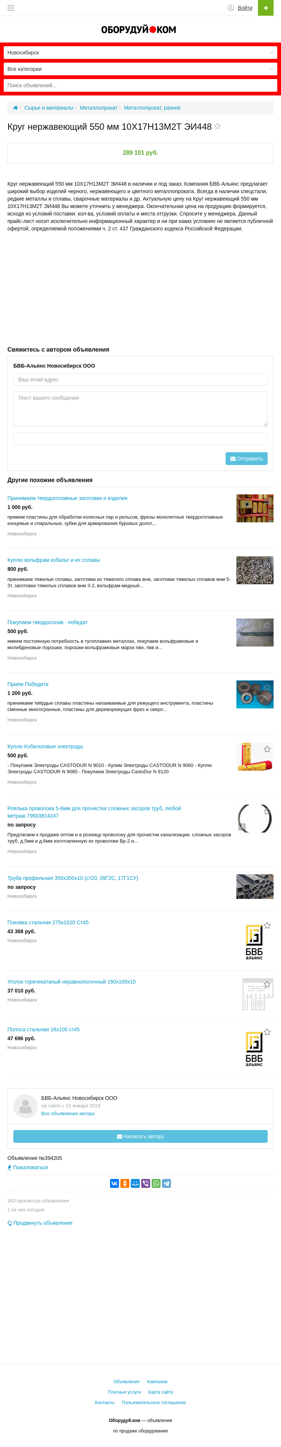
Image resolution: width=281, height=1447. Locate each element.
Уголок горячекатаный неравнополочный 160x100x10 (71, 982)
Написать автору (140, 1136)
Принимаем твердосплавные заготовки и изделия (67, 498)
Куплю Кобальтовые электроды (45, 746)
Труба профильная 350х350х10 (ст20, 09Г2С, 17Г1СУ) (72, 878)
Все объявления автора (67, 1113)
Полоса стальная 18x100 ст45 (43, 1029)
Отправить (246, 459)
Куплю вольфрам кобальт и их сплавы (53, 560)
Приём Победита (27, 684)
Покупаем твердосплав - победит (47, 622)
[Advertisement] (140, 288)
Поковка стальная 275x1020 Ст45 (47, 922)
